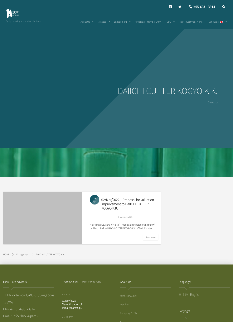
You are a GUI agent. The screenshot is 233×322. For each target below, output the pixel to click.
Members (124, 304)
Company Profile (128, 313)
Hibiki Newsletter (128, 295)
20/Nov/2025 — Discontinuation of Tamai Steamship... (72, 304)
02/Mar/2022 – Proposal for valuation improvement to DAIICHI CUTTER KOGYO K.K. (127, 203)
